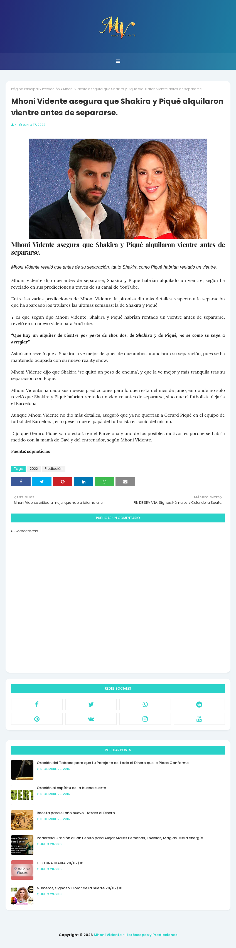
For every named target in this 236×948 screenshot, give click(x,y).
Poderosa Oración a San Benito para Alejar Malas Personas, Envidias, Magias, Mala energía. (120, 838)
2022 (34, 468)
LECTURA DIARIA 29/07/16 (60, 863)
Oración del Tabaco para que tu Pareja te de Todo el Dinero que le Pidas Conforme (113, 762)
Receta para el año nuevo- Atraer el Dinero (76, 813)
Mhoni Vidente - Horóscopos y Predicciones (135, 934)
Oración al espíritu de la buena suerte (71, 787)
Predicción (51, 89)
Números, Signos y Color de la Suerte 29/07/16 (79, 888)
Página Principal (25, 89)
